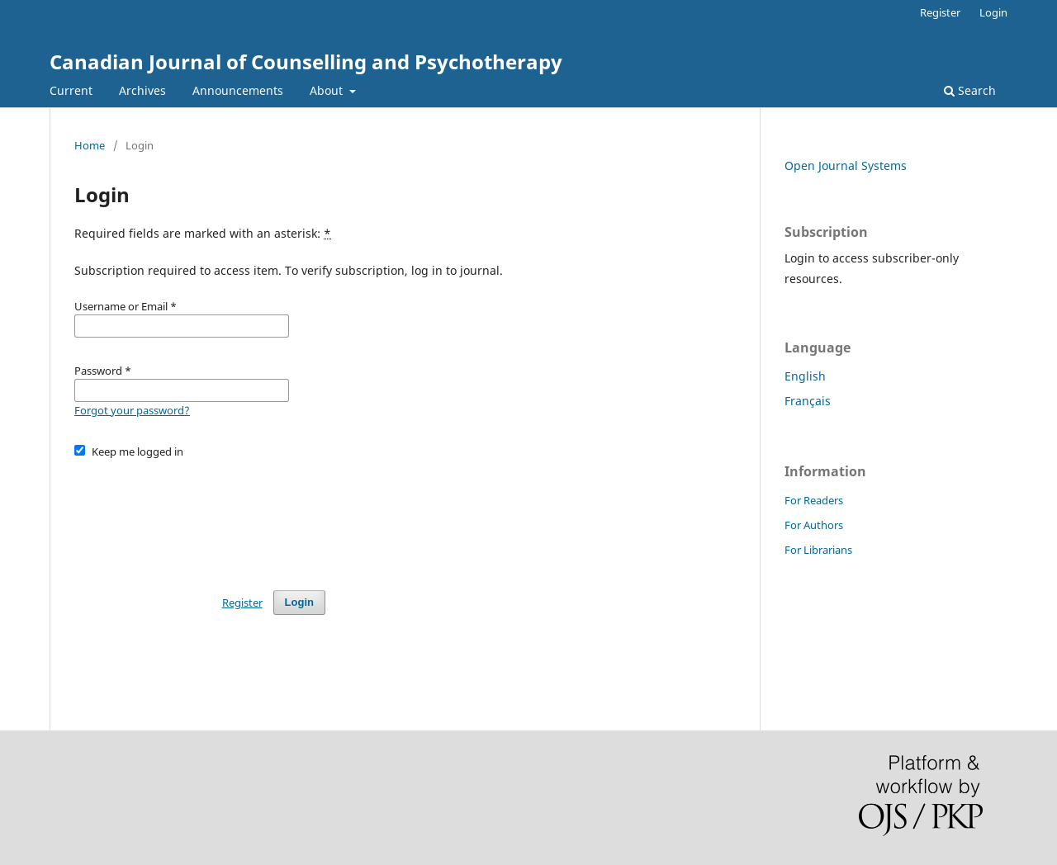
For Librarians (818, 549)
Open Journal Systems (845, 165)
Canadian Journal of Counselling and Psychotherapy (306, 61)
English (805, 376)
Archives (142, 90)
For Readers (813, 500)
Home (89, 145)
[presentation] (199, 516)
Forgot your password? (132, 410)
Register (940, 12)
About (328, 90)
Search (970, 90)
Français (807, 401)
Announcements (237, 90)
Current (71, 90)
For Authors (813, 525)
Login (993, 12)
